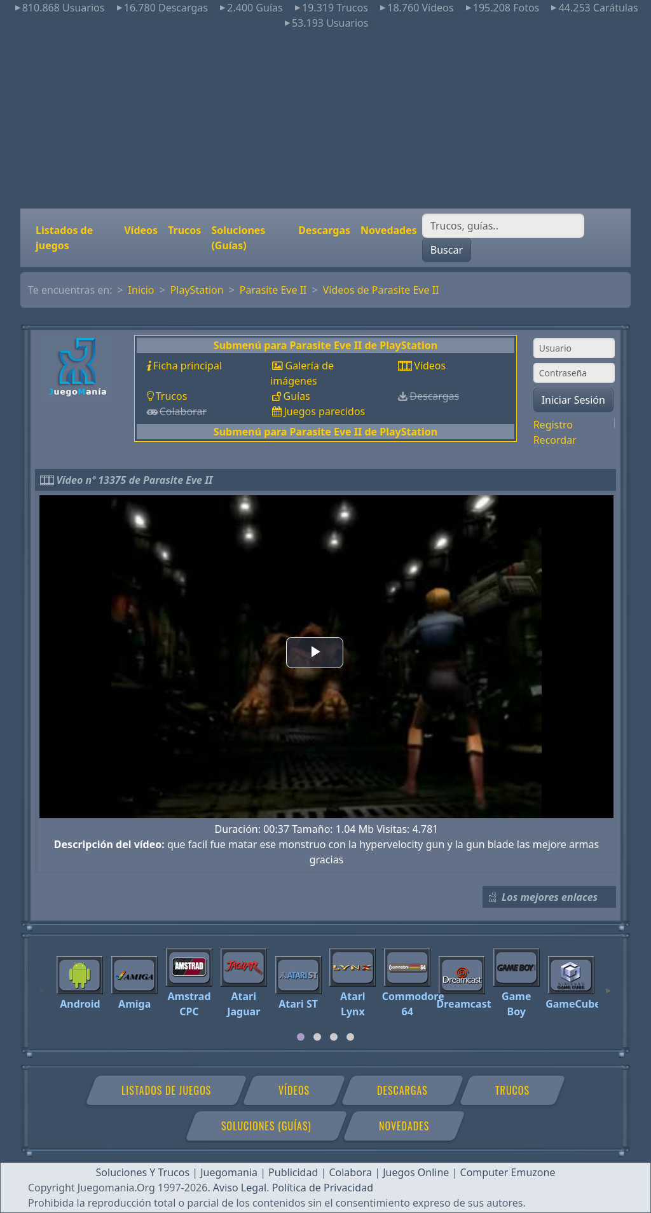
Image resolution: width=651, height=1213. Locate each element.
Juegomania (228, 1172)
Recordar (555, 440)
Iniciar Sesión (573, 400)
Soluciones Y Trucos (143, 1172)
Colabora (350, 1172)
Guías (296, 396)
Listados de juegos (64, 237)
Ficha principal (187, 366)
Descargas (324, 230)
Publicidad (293, 1172)
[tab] (301, 1037)
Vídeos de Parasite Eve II (381, 290)
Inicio (141, 290)
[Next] (608, 984)
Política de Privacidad (322, 1188)
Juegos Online (416, 1172)
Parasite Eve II (273, 290)
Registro (553, 425)
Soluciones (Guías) (238, 237)
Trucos (184, 230)
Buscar (446, 250)
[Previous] (42, 984)
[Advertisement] (325, 120)
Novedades (388, 230)
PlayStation (197, 290)
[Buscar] (503, 226)
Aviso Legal (239, 1188)
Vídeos (141, 230)
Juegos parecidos (324, 411)
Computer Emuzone (508, 1172)
